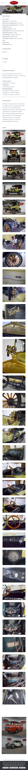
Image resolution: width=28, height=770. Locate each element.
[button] (2, 2)
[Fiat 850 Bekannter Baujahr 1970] (14, 726)
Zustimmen (5, 767)
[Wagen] (25, 3)
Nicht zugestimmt (14, 767)
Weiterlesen (22, 767)
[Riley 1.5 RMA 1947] (14, 744)
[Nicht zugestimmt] (26, 765)
